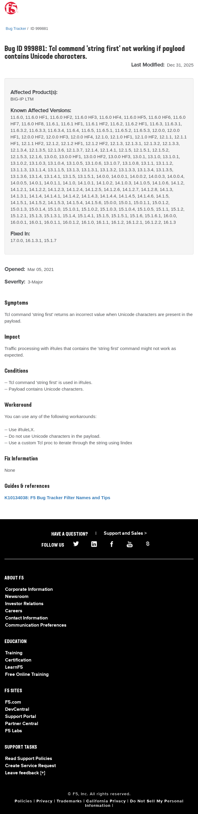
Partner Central (21, 724)
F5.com (13, 702)
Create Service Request (30, 766)
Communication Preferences (35, 625)
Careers (13, 611)
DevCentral (17, 709)
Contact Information (26, 618)
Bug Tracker (16, 28)
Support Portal (20, 716)
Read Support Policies (28, 758)
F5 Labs (13, 731)
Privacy (44, 801)
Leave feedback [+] (25, 773)
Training (13, 653)
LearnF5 (14, 667)
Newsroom (17, 596)
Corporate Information (29, 589)
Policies (23, 801)
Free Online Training (27, 674)
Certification (18, 660)
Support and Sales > (125, 533)
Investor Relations (24, 604)
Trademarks (69, 801)
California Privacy (106, 801)
